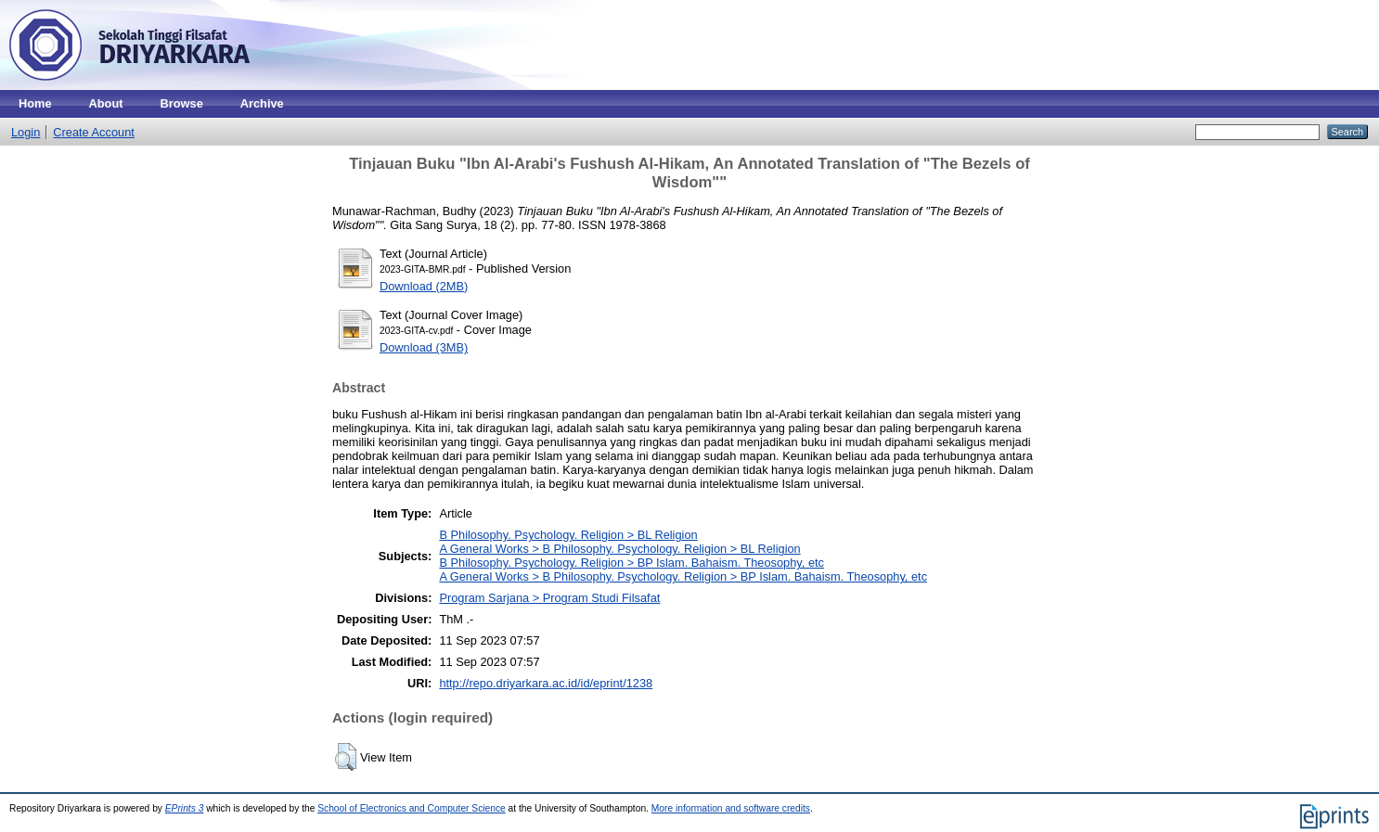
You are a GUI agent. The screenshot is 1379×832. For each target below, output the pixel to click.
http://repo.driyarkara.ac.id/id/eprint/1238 (545, 683)
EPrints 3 (184, 808)
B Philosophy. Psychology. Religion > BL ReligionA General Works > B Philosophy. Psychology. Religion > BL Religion (619, 542)
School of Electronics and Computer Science (411, 808)
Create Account (94, 132)
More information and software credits (730, 808)
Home (35, 103)
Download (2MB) (424, 286)
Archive (262, 103)
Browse (182, 103)
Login (25, 132)
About (106, 103)
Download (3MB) (424, 347)
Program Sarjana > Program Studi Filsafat (549, 598)
